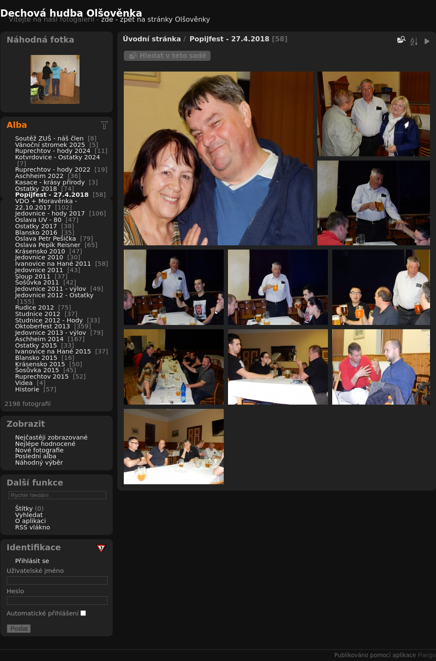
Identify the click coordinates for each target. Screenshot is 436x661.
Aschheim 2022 (39, 175)
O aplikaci (30, 520)
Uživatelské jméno (35, 570)
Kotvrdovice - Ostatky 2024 (57, 157)
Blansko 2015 (36, 357)
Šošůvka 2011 (37, 282)
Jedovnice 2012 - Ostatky (54, 295)
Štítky (24, 508)
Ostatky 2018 (36, 188)
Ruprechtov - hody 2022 (53, 169)
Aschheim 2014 (39, 338)
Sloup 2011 (33, 276)
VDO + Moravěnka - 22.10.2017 (46, 204)
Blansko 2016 (36, 232)
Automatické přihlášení (46, 613)
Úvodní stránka (152, 39)
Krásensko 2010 (40, 251)
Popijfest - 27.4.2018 (52, 194)
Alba (17, 125)
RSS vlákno (32, 527)
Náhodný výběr (39, 462)
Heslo (15, 591)
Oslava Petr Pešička (45, 238)
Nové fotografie (39, 450)
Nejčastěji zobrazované (51, 437)
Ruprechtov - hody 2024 (53, 150)
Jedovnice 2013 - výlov (50, 332)
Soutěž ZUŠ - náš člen (49, 138)
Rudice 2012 (34, 307)
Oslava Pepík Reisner (48, 244)
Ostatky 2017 (36, 226)
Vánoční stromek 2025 (50, 144)
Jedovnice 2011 (39, 269)
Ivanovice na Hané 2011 (53, 263)
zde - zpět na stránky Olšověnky (155, 19)
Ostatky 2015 (36, 345)
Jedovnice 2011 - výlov (50, 288)
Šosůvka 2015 (37, 370)
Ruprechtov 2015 (42, 376)
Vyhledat (29, 514)
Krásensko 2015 (40, 364)
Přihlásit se (32, 560)
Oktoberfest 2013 (42, 326)
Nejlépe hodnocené (45, 443)
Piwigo (427, 655)
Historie (27, 389)
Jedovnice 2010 (39, 257)
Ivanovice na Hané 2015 (53, 351)
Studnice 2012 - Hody (49, 320)
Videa (24, 382)
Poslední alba (36, 456)
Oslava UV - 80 (38, 219)
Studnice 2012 (38, 313)
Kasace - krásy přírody (50, 182)
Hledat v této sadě (173, 56)
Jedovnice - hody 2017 (50, 213)
